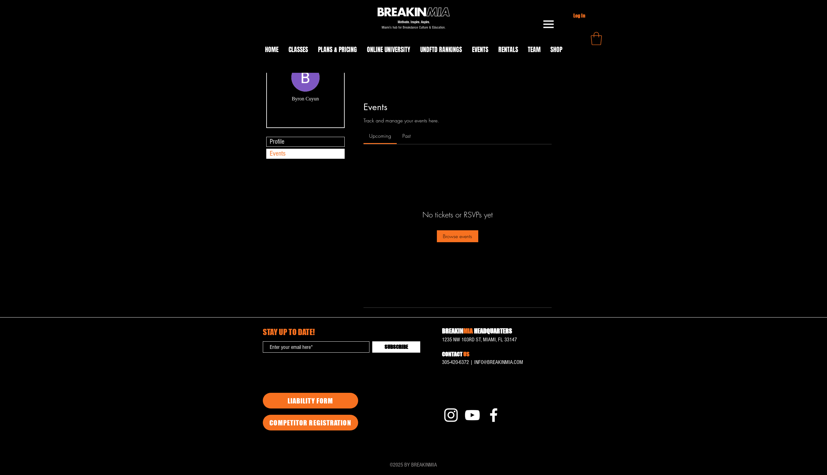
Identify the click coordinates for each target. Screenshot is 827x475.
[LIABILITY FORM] (310, 400)
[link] (380, 135)
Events (277, 153)
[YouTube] (472, 415)
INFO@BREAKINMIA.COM (498, 362)
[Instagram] (451, 415)
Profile (277, 142)
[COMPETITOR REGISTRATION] (310, 422)
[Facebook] (494, 415)
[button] (548, 24)
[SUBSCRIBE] (396, 347)
